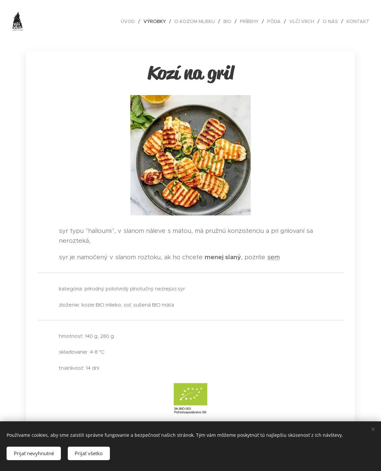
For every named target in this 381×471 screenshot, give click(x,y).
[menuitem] (129, 21)
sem (273, 257)
